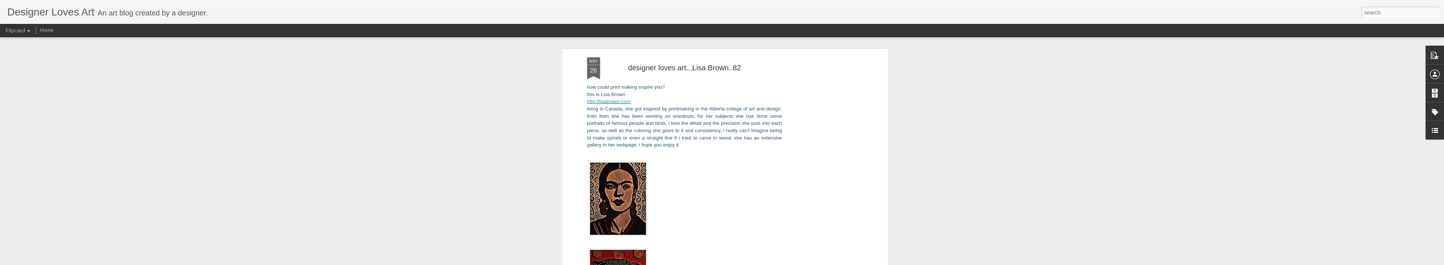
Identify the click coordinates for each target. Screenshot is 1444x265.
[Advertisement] (822, 122)
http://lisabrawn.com (609, 50)
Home (46, 30)
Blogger (755, 261)
